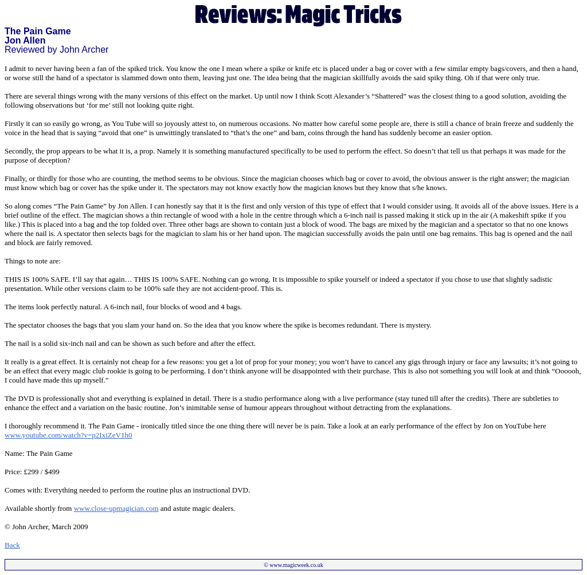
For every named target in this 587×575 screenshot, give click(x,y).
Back (12, 545)
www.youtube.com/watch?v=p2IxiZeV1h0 (68, 435)
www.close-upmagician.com (116, 508)
